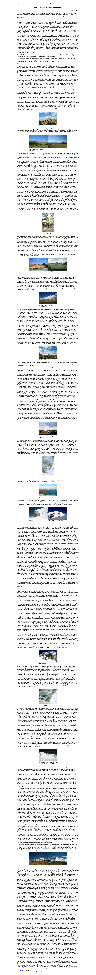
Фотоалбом (23, 970)
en (78, 2)
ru (76, 2)
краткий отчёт (23, 971)
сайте (20, 13)
